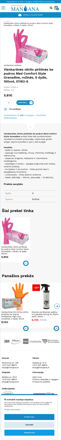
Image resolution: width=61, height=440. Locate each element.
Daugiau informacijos (12, 409)
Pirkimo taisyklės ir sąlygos (45, 379)
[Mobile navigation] (3, 8)
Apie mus (37, 377)
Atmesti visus (29, 433)
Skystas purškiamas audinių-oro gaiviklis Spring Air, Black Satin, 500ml (45, 314)
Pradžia (7, 21)
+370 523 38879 (9, 365)
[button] (55, 31)
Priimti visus (29, 417)
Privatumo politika (41, 382)
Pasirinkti (29, 425)
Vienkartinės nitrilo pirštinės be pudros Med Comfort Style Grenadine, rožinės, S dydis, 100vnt (28, 24)
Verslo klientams (30, 15)
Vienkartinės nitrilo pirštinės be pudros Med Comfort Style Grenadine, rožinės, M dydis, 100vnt (15, 250)
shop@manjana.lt (10, 367)
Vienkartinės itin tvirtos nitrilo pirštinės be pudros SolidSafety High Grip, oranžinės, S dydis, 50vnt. (14, 315)
